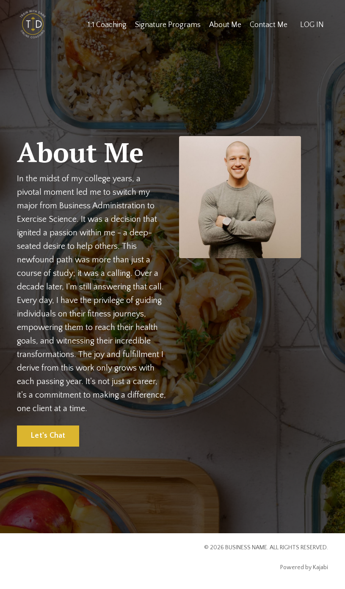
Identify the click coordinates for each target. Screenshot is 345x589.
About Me (225, 25)
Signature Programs (167, 25)
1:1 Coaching (106, 25)
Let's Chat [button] (48, 435)
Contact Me (268, 25)
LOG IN (312, 25)
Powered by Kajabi (304, 567)
